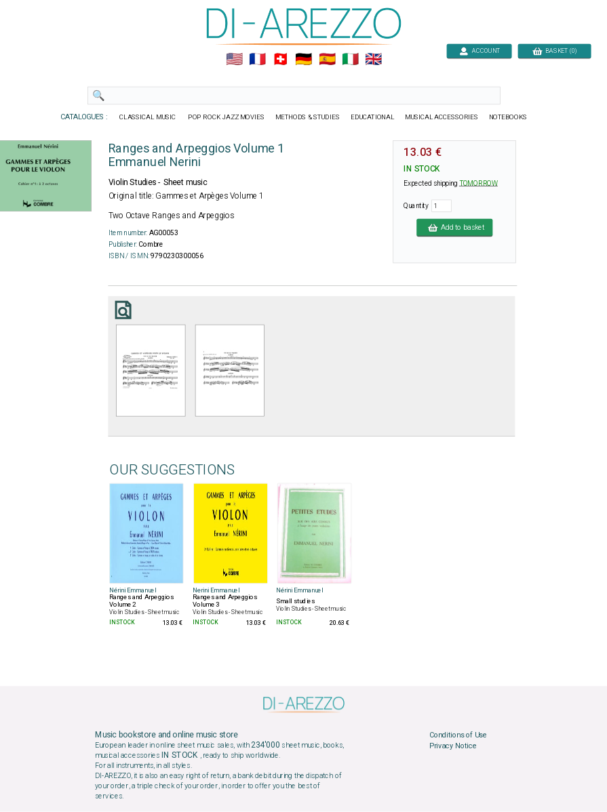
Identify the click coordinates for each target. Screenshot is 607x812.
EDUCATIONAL (371, 117)
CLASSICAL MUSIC (148, 117)
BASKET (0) (554, 50)
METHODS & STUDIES (307, 117)
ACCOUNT (479, 50)
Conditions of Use (457, 735)
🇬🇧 (373, 59)
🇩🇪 (303, 59)
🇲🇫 (257, 59)
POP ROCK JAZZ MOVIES (226, 117)
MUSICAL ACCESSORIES (441, 117)
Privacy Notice (452, 746)
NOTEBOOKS (507, 117)
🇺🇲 (233, 59)
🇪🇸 (326, 59)
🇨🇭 (280, 59)
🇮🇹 (349, 59)
